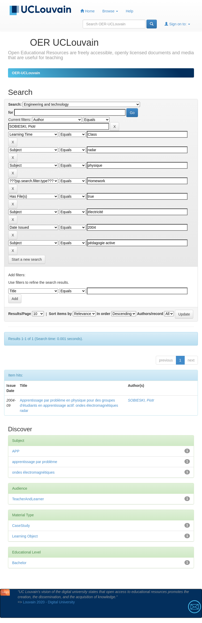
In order (103, 314)
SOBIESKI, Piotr (141, 400)
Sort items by (60, 314)
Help (129, 11)
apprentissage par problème (34, 462)
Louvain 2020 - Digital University (49, 602)
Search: (14, 104)
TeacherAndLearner (28, 499)
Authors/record (150, 314)
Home (87, 11)
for (10, 112)
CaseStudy (21, 526)
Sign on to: (177, 24)
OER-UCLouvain (26, 73)
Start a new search (27, 259)
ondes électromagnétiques (33, 472)
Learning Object (25, 536)
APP (15, 451)
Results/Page (19, 314)
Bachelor (19, 563)
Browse (110, 11)
